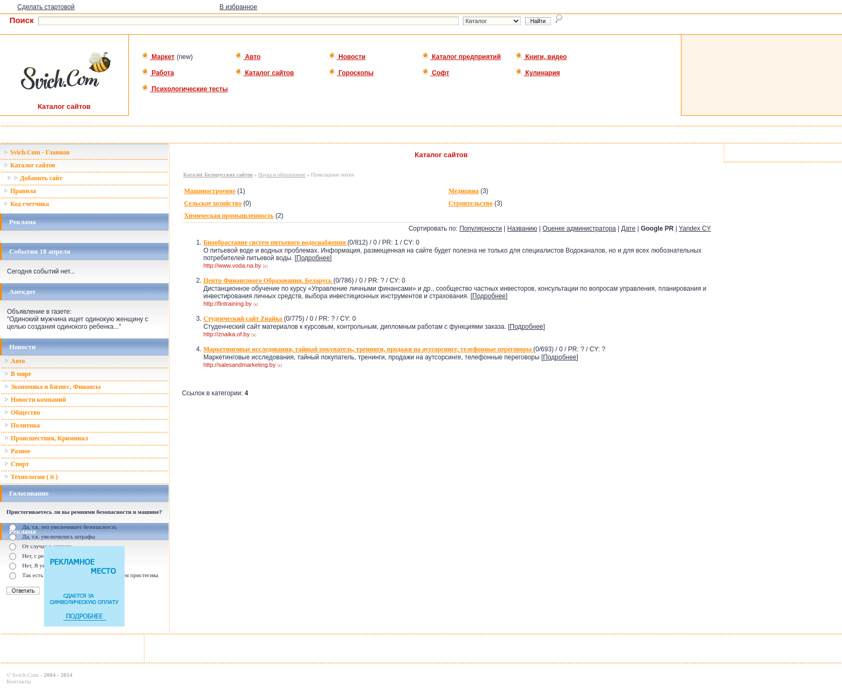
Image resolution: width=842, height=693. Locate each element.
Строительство (470, 203)
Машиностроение (210, 191)
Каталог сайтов (264, 73)
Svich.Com (25, 675)
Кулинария (538, 73)
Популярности (481, 228)
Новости (347, 57)
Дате (628, 228)
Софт (435, 73)
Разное (17, 451)
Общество (22, 412)
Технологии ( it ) (31, 477)
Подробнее (313, 258)
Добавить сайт (34, 178)
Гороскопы (351, 73)
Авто (247, 57)
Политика (22, 425)
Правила (20, 191)
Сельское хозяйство (213, 203)
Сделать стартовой (46, 7)
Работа (158, 73)
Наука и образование (282, 175)
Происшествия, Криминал (46, 438)
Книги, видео (541, 57)
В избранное (238, 7)
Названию (522, 228)
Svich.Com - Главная (37, 152)
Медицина (463, 191)
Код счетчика (26, 204)
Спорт (16, 464)
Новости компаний (35, 399)
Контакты (18, 681)
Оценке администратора (579, 228)
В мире (17, 374)
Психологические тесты (185, 89)
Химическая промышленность (229, 215)
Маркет (158, 57)
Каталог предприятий (461, 57)
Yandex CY (695, 228)
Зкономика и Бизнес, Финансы (52, 386)
